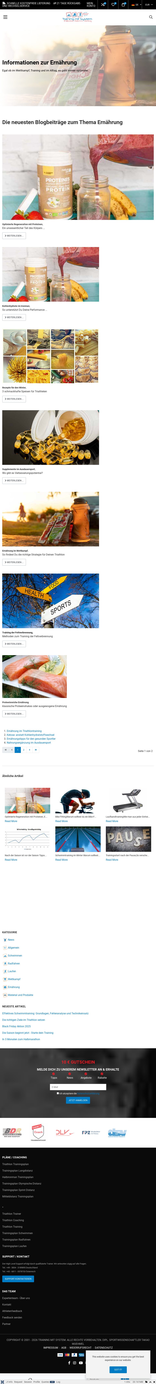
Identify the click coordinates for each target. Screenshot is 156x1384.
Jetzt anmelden (78, 1100)
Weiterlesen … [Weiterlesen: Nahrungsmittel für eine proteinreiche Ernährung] (14, 714)
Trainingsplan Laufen (14, 1246)
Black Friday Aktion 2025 (16, 1026)
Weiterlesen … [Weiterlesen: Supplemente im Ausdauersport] (14, 480)
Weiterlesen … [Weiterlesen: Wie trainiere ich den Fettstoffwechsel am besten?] (14, 644)
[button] (103, 4)
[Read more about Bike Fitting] (78, 800)
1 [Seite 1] (17, 750)
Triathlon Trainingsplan (15, 1164)
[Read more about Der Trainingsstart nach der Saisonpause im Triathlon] (128, 839)
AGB (63, 1347)
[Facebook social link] (69, 1363)
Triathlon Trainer (11, 1213)
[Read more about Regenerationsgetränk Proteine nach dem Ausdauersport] (27, 800)
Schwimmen (12, 955)
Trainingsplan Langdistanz (17, 1170)
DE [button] (135, 4)
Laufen (9, 971)
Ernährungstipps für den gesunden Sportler (31, 738)
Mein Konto (91, 4)
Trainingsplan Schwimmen (17, 1233)
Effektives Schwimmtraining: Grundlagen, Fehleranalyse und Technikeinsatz (45, 1013)
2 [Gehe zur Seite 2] (23, 750)
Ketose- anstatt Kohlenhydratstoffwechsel (30, 734)
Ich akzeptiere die (78, 1093)
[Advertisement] (77, 899)
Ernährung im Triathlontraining (24, 731)
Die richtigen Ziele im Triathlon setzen (23, 1019)
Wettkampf (11, 979)
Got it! (118, 1369)
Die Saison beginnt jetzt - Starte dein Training (27, 1032)
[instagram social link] (75, 1363)
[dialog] (118, 1364)
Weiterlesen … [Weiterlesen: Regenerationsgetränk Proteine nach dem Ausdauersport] (14, 235)
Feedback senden (12, 1317)
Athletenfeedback (12, 1311)
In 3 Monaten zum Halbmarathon (21, 1039)
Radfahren (11, 963)
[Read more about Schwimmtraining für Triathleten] (78, 839)
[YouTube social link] (80, 1363)
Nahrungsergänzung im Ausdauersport (29, 742)
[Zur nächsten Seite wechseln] (30, 750)
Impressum (50, 1347)
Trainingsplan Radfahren (16, 1239)
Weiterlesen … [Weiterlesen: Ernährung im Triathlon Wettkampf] (14, 562)
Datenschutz (104, 1347)
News (8, 939)
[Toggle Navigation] (5, 17)
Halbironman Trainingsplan (17, 1177)
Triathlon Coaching (13, 1220)
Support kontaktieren (18, 1279)
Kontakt (6, 1304)
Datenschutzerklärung (88, 1093)
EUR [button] (147, 4)
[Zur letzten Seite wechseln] (35, 750)
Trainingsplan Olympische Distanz (21, 1183)
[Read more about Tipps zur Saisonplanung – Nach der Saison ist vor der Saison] (27, 839)
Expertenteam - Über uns (16, 1298)
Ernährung (11, 987)
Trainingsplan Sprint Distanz (18, 1190)
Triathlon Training (12, 1226)
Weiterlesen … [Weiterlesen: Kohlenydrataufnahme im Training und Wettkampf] (14, 317)
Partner (6, 1324)
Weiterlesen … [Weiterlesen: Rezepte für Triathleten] (14, 399)
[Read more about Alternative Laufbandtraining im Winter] (128, 800)
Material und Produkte (18, 995)
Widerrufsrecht (81, 1347)
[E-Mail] (78, 1087)
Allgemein (11, 947)
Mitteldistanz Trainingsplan (17, 1196)
